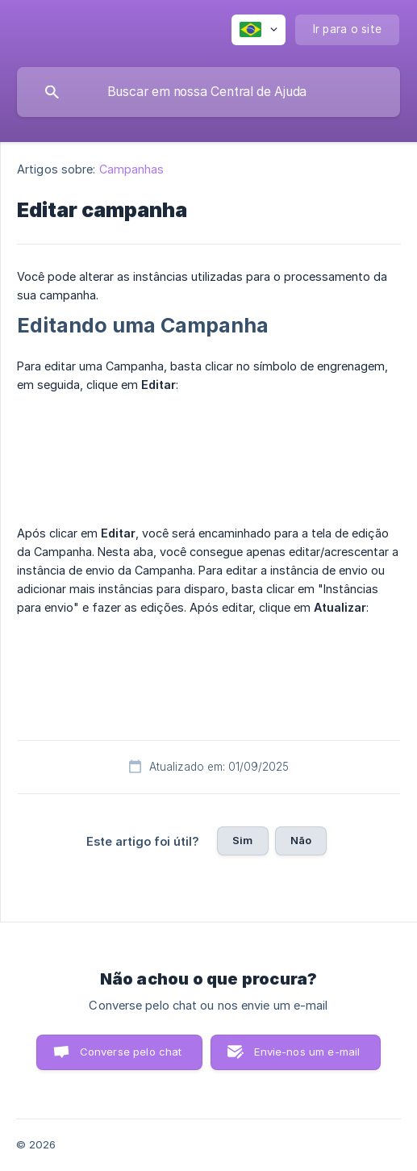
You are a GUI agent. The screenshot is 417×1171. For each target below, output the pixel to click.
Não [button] (300, 840)
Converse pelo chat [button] (131, 1051)
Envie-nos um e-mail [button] (307, 1051)
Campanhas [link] (132, 169)
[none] (258, 30)
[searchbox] (208, 92)
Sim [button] (242, 840)
